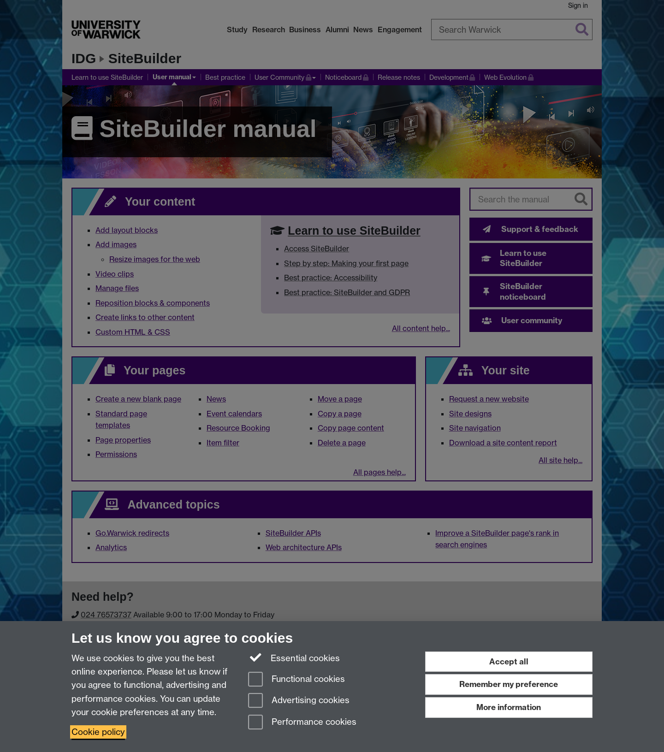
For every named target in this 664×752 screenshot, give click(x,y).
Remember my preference (508, 684)
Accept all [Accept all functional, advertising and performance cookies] (508, 661)
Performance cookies (302, 722)
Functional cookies (296, 679)
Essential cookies (294, 657)
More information (508, 707)
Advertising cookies (299, 701)
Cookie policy (98, 732)
